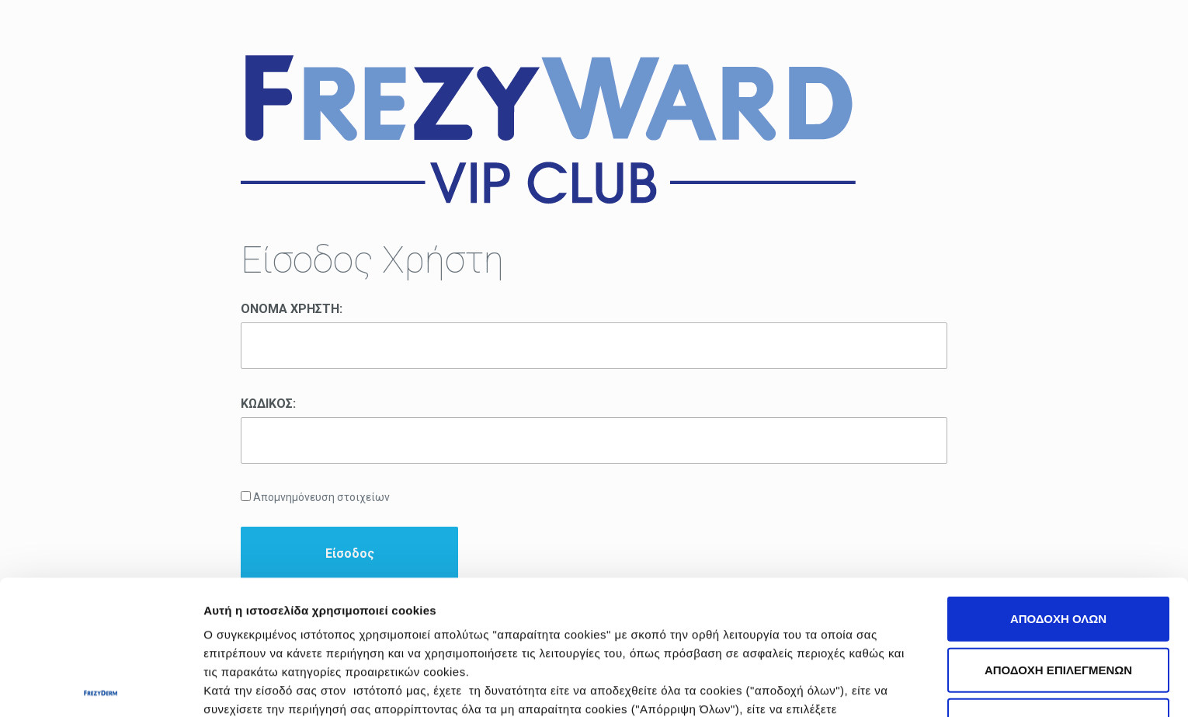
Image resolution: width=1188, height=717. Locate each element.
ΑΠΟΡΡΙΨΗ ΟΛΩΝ (1059, 581)
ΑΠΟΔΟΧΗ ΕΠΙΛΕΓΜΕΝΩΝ (1058, 530)
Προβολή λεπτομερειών (870, 686)
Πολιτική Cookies (673, 607)
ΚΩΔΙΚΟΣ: (268, 403)
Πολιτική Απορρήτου (837, 607)
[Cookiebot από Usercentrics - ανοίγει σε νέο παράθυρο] (100, 686)
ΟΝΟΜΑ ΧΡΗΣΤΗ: (291, 308)
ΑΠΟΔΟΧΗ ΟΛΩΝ (1058, 479)
